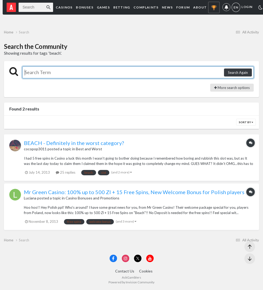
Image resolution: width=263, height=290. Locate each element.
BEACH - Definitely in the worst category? (74, 143)
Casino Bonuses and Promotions (92, 198)
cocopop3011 (35, 149)
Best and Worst (89, 149)
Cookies (146, 271)
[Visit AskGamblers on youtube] (150, 258)
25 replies (65, 172)
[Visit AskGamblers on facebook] (113, 258)
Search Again (238, 72)
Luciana (30, 198)
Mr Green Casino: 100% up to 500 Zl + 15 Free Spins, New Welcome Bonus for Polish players (134, 192)
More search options (232, 88)
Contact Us (124, 271)
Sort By (246, 122)
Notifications (226, 7)
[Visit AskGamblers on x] (137, 258)
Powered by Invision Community (131, 282)
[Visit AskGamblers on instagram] (125, 258)
